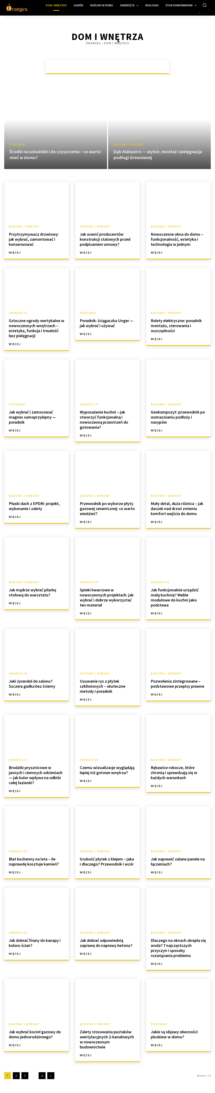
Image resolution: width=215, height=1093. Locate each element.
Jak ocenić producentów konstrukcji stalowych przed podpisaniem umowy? (105, 239)
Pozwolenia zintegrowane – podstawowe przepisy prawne (177, 683)
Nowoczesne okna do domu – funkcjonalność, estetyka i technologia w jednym (177, 239)
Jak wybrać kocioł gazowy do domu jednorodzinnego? (35, 1034)
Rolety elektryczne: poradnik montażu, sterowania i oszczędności (176, 325)
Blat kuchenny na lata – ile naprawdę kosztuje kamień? (34, 861)
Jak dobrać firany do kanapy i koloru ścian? (35, 943)
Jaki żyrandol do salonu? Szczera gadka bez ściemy (32, 683)
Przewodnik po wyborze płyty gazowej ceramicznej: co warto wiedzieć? (107, 508)
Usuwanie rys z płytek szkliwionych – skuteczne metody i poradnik (102, 686)
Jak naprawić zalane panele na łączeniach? (178, 861)
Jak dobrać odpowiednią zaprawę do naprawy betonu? (106, 943)
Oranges (93, 43)
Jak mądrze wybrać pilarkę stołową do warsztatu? (32, 592)
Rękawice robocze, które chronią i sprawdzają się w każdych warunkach (174, 772)
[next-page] (50, 1075)
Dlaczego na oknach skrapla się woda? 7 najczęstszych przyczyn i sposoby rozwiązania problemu (178, 948)
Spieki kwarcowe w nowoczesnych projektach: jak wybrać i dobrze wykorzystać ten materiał (107, 597)
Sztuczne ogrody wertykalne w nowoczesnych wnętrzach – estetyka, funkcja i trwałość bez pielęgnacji (36, 328)
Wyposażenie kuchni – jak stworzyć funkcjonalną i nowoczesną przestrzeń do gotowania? (104, 419)
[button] (204, 5)
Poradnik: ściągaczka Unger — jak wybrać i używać (106, 323)
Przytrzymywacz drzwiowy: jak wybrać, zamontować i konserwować (34, 239)
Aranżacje (18, 312)
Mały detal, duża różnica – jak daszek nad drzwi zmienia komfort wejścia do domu (177, 508)
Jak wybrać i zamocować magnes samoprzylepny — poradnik (32, 417)
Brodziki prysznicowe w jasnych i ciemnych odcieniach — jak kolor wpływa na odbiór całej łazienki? (36, 775)
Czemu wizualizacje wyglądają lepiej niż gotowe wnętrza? (107, 770)
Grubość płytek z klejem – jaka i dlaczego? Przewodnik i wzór (107, 861)
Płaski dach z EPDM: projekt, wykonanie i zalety (34, 506)
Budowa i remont (128, 144)
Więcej (15, 252)
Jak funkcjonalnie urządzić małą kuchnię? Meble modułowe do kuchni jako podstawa (175, 597)
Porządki (17, 144)
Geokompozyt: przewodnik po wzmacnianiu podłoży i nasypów (178, 417)
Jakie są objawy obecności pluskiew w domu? (174, 1034)
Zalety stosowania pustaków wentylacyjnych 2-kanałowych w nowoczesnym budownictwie (107, 1039)
